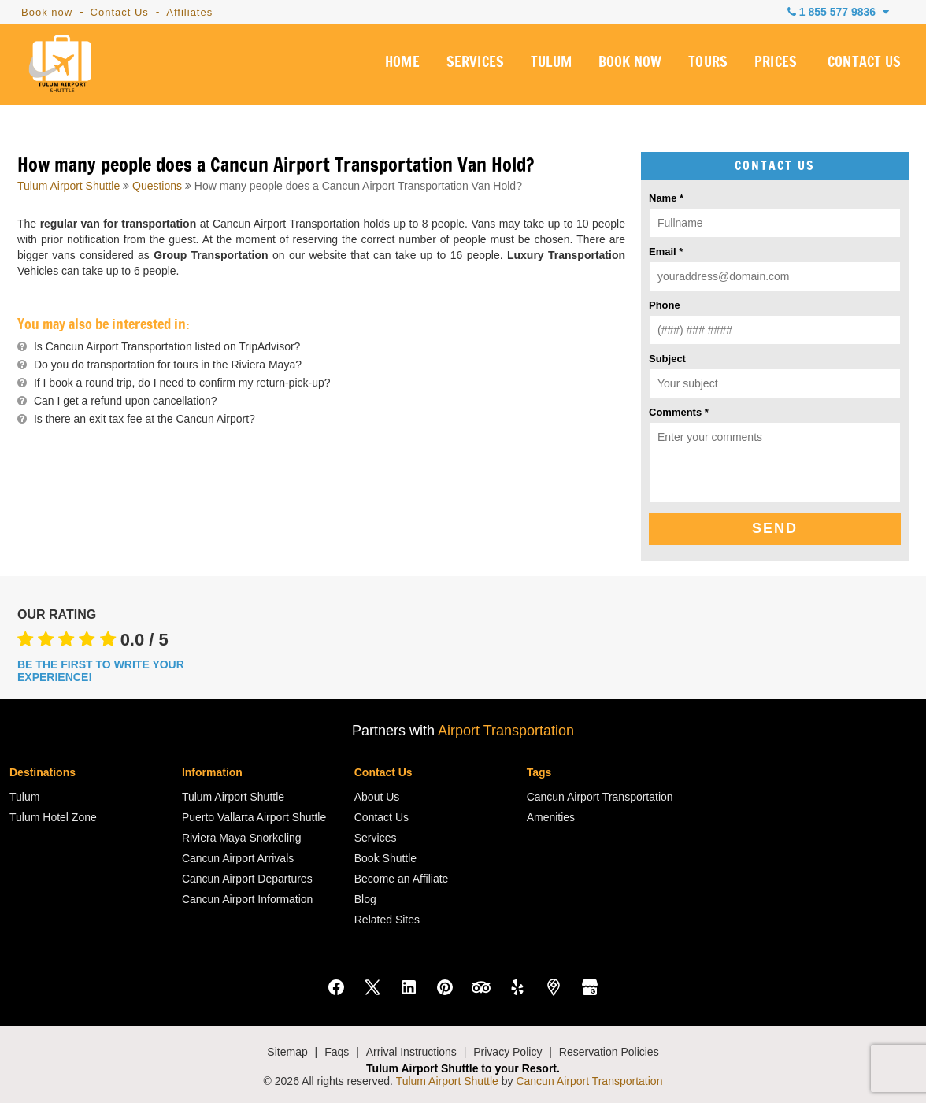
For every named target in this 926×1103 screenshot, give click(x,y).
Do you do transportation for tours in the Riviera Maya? (168, 364)
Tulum (24, 796)
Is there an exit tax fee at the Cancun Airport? (144, 419)
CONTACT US (864, 66)
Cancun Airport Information (247, 899)
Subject (667, 359)
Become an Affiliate (401, 878)
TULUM (548, 66)
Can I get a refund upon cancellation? (125, 400)
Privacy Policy (507, 1052)
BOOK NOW (628, 66)
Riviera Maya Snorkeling (242, 837)
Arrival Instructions (411, 1052)
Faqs (336, 1052)
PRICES (775, 66)
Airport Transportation (506, 730)
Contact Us (120, 12)
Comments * (679, 412)
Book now (46, 12)
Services (375, 837)
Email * (666, 251)
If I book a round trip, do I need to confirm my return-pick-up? (182, 382)
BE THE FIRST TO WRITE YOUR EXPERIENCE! (100, 670)
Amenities (551, 817)
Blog (365, 899)
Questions (157, 186)
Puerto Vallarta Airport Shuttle (254, 817)
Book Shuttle (385, 858)
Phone (664, 305)
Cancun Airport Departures (247, 878)
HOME (399, 66)
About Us (377, 796)
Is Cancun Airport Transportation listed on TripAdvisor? (167, 346)
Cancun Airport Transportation (600, 796)
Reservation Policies (609, 1052)
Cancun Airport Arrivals (238, 858)
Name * (666, 198)
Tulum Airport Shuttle (68, 186)
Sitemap (287, 1052)
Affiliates (189, 12)
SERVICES (472, 66)
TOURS (706, 66)
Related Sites (387, 919)
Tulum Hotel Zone (53, 817)
